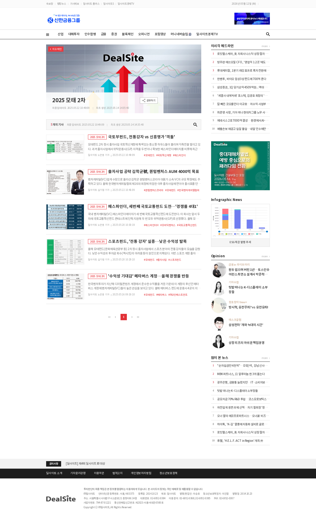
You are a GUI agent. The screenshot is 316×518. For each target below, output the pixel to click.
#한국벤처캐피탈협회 (188, 190)
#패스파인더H (151, 225)
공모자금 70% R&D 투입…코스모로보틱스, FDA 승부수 (249, 399)
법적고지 (117, 473)
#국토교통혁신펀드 (187, 225)
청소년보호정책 (168, 473)
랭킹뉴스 (61, 3)
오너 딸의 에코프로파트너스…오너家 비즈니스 (244, 416)
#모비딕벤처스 (167, 225)
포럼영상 (160, 34)
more (265, 46)
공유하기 (150, 100)
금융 (104, 34)
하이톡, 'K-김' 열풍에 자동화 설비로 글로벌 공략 (244, 424)
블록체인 (127, 34)
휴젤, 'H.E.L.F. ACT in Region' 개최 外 (240, 441)
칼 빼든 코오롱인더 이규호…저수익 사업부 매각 (244, 104)
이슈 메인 (57, 49)
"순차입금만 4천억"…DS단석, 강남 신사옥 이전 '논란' (248, 366)
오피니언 (143, 34)
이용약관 (99, 473)
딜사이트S (108, 3)
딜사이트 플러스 (91, 3)
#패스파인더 (179, 155)
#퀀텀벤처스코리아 (153, 190)
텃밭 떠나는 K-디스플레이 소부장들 (237, 391)
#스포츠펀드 (174, 259)
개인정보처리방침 (141, 473)
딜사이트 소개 (54, 473)
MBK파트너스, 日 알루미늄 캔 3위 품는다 (241, 374)
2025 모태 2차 (69, 100)
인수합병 (90, 34)
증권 (114, 34)
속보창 (49, 3)
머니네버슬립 (181, 34)
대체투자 (74, 34)
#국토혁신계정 (163, 155)
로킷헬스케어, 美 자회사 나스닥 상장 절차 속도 (243, 54)
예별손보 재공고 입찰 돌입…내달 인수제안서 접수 (245, 129)
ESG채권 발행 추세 (240, 242)
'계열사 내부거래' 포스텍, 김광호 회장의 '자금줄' (245, 96)
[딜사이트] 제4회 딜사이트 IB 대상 (85, 463)
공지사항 (53, 463)
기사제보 (74, 3)
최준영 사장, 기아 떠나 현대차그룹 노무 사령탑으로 (246, 112)
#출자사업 (161, 259)
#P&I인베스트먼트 (177, 294)
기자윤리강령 (78, 473)
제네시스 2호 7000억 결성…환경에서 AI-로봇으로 (246, 120)
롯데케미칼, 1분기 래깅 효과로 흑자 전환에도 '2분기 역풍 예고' (253, 70)
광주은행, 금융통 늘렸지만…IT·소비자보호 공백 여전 (248, 382)
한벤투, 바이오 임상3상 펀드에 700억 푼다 (241, 79)
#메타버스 (161, 294)
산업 (60, 34)
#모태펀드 (149, 155)
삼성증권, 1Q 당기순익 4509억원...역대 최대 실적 (246, 87)
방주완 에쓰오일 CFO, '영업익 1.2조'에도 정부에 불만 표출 (251, 62)
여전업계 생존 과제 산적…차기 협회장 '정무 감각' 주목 (248, 407)
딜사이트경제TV (126, 3)
